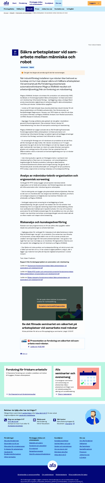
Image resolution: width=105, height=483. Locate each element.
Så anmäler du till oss (11, 443)
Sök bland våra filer (61, 452)
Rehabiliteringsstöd (36, 451)
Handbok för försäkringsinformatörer (12, 453)
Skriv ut (23, 354)
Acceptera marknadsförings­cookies (52, 306)
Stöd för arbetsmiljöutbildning (39, 454)
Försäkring (23, 3)
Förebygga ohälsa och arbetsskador (36, 3)
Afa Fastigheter (85, 446)
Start (14, 3)
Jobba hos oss (47, 9)
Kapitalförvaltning (86, 449)
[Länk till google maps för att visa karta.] (70, 424)
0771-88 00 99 (13, 421)
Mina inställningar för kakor (78, 474)
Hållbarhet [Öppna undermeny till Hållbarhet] (20, 9)
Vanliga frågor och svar (62, 443)
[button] (52, 303)
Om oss (58, 3)
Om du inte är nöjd (60, 449)
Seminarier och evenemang (23, 13)
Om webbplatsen (48, 474)
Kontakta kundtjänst (61, 441)
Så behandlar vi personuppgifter (29, 474)
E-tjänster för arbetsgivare (13, 449)
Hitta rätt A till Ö (60, 455)
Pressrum (83, 452)
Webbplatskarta (61, 474)
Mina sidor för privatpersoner (14, 446)
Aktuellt (30, 9)
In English (70, 9)
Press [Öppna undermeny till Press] (37, 9)
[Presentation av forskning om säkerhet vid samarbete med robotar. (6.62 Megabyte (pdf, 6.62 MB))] (55, 342)
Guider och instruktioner (63, 446)
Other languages (10, 457)
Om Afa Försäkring (86, 441)
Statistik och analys (36, 443)
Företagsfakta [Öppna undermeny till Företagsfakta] (9, 9)
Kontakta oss (59, 9)
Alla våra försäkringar (11, 441)
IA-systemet (33, 448)
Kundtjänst (49, 3)
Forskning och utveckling (37, 446)
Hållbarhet (83, 443)
